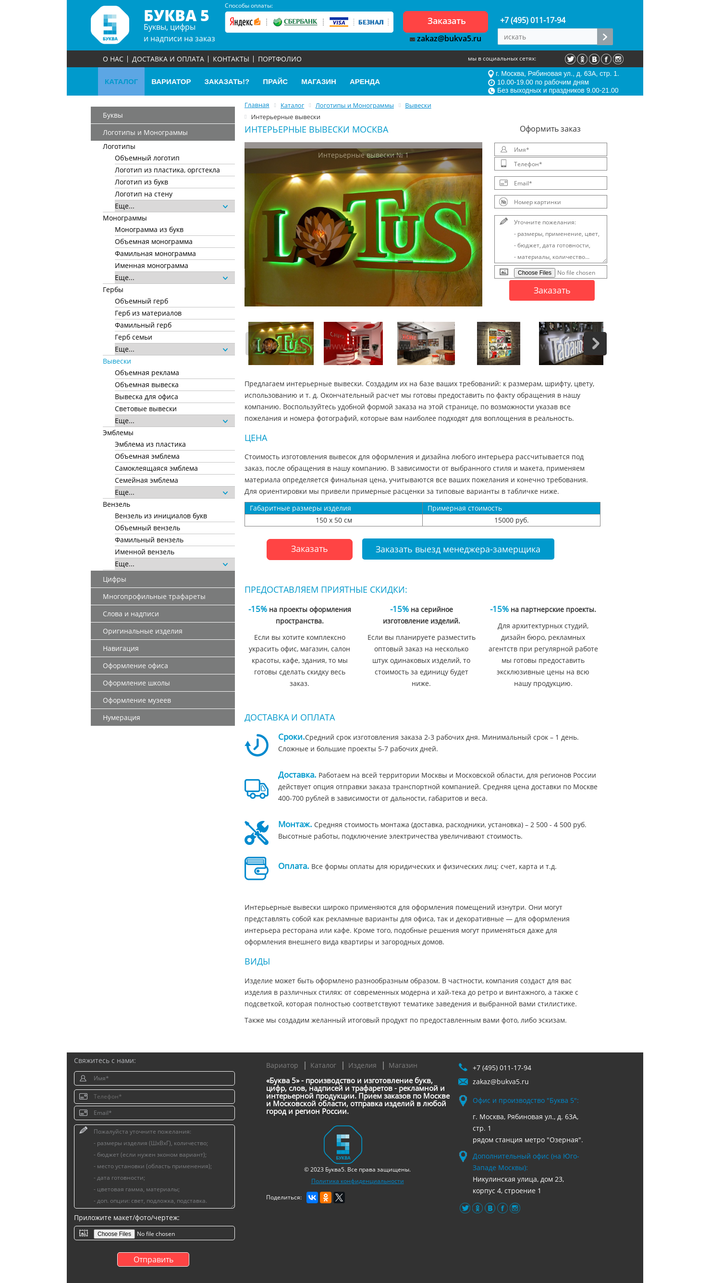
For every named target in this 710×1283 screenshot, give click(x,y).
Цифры (114, 579)
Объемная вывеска (147, 384)
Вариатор (282, 1065)
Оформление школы (136, 682)
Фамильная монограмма (155, 253)
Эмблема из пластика (150, 444)
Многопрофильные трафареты (154, 596)
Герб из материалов (148, 313)
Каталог (323, 1065)
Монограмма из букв (149, 229)
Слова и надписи (131, 613)
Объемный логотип (147, 157)
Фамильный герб (143, 325)
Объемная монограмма (154, 241)
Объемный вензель (147, 527)
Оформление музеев (137, 700)
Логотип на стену (143, 193)
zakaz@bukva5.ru (445, 38)
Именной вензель (144, 551)
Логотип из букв (141, 181)
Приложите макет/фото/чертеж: (127, 1217)
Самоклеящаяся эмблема (156, 468)
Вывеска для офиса (146, 396)
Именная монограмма (151, 265)
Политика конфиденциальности (357, 1181)
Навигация (121, 648)
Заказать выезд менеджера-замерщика (458, 549)
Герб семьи (133, 337)
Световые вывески (146, 408)
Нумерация (121, 717)
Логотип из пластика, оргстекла (167, 169)
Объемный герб (141, 300)
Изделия (362, 1065)
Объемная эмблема (147, 456)
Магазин (403, 1065)
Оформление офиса (135, 665)
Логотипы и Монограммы (145, 132)
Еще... (171, 205)
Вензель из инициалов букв (161, 515)
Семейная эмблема (146, 480)
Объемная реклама (147, 372)
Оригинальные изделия (143, 630)
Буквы (113, 115)
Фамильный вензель (149, 539)
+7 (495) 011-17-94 (532, 20)
